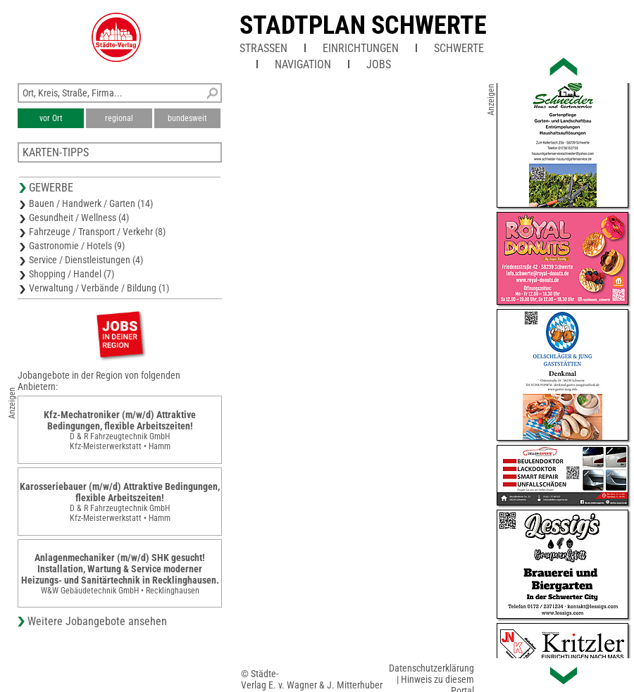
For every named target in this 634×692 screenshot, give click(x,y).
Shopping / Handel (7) (71, 273)
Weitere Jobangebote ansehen (97, 621)
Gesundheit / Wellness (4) (79, 217)
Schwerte (459, 48)
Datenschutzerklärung (431, 668)
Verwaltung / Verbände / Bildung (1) (99, 288)
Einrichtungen (361, 48)
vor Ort (51, 118)
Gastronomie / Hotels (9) (77, 245)
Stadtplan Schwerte (363, 25)
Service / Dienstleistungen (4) (86, 259)
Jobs (378, 64)
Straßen (263, 48)
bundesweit (187, 118)
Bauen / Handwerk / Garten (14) (91, 203)
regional (119, 118)
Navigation (303, 64)
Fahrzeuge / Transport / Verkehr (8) (97, 231)
